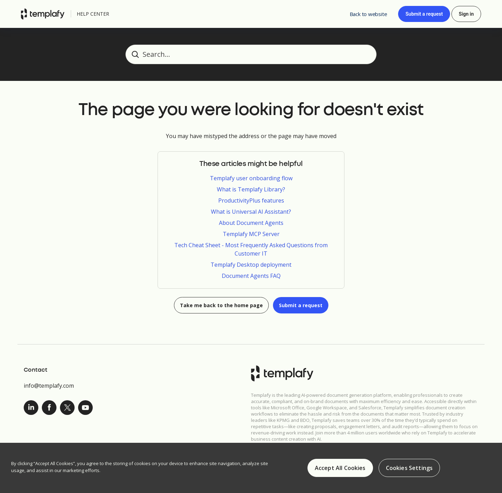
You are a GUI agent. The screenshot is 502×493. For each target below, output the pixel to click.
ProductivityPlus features (251, 200)
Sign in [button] (466, 14)
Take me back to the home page (221, 305)
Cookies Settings (409, 468)
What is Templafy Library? (251, 189)
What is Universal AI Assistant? (251, 211)
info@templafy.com (49, 385)
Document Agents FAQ (251, 276)
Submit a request (424, 14)
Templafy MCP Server (251, 234)
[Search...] (251, 54)
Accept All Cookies (340, 468)
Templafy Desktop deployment (251, 264)
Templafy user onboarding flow (251, 178)
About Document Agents (251, 223)
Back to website (368, 13)
